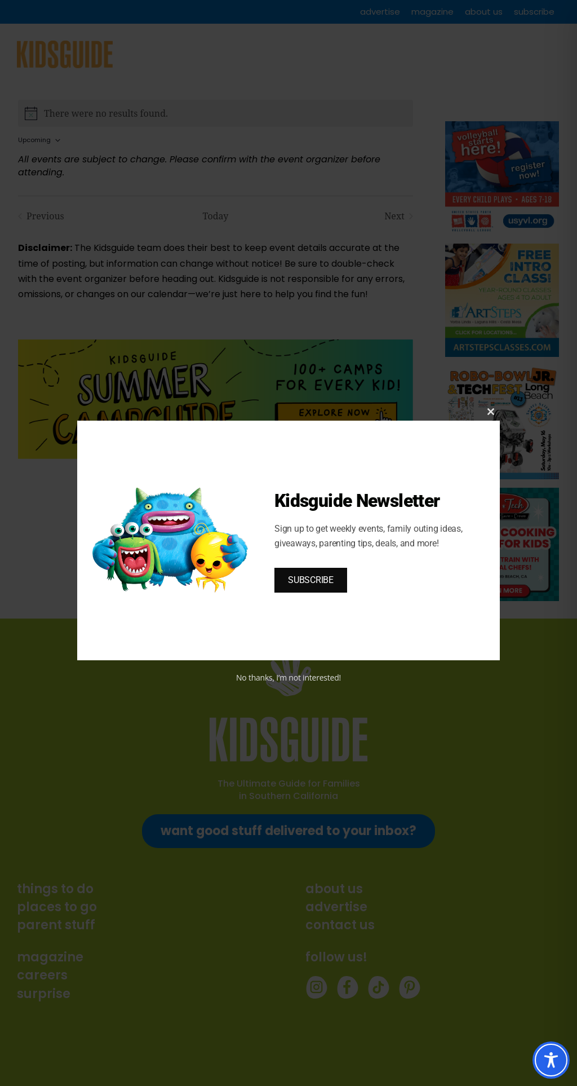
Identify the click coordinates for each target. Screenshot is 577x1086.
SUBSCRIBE (311, 580)
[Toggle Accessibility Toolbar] (551, 1060)
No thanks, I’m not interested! (288, 677)
